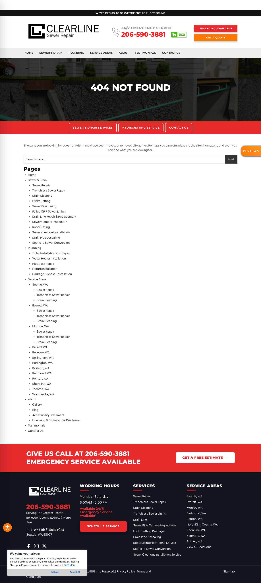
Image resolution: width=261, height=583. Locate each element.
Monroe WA (195, 507)
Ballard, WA (40, 347)
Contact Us (135, 3)
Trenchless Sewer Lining (149, 513)
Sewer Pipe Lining (44, 206)
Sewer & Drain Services (93, 127)
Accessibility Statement (48, 415)
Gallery (37, 404)
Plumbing (52, 3)
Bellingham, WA (43, 357)
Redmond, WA (42, 373)
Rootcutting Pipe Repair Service (154, 543)
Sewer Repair (41, 185)
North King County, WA (202, 524)
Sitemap (229, 571)
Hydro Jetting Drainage (148, 531)
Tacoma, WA (40, 389)
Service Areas (74, 3)
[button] (251, 151)
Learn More (69, 565)
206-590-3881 (143, 34)
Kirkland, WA (40, 368)
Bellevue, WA (41, 352)
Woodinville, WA (43, 394)
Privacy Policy (126, 571)
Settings (55, 572)
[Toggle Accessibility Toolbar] (7, 527)
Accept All (75, 572)
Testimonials (112, 3)
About (94, 3)
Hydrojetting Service (141, 127)
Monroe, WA (40, 326)
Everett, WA (40, 305)
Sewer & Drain (30, 3)
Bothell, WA (194, 541)
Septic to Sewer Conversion (51, 242)
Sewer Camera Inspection (49, 222)
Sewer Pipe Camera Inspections (154, 525)
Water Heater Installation (49, 258)
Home (11, 3)
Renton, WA (40, 378)
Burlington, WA (42, 363)
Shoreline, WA (41, 384)
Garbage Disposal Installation (52, 274)
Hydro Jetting (41, 201)
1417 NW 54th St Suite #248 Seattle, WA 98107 (45, 532)
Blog (35, 410)
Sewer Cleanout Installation (51, 232)
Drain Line (140, 519)
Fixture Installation (44, 269)
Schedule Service (103, 526)
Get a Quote (215, 37)
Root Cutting (41, 227)
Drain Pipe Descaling (46, 237)
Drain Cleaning (42, 195)
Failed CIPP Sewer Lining (49, 211)
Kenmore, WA (196, 535)
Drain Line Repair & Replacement (54, 216)
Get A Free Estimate (202, 458)
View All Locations (199, 547)
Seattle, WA (40, 284)
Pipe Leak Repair (43, 263)
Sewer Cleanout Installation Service (157, 554)
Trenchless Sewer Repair (48, 190)
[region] (47, 563)
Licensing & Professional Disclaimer (56, 420)
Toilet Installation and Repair (51, 253)
